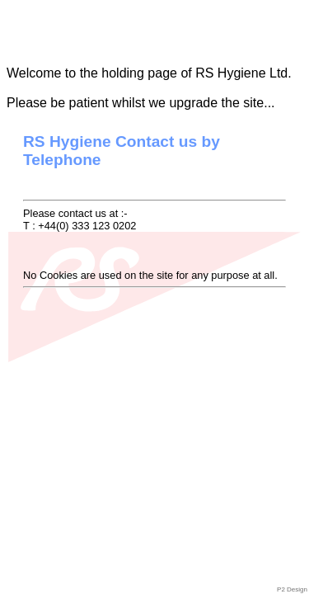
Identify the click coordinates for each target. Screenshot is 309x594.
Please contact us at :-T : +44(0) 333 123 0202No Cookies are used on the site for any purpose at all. (154, 210)
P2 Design (292, 589)
